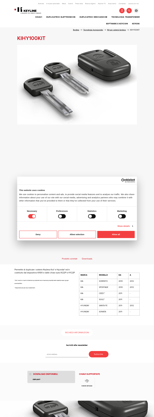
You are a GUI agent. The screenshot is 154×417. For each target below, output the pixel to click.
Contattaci (122, 4)
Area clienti (112, 4)
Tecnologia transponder (125, 17)
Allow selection (77, 234)
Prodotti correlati (69, 259)
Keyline (76, 30)
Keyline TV (102, 4)
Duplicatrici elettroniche (60, 17)
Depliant (36, 379)
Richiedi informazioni (77, 332)
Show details (123, 226)
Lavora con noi (133, 4)
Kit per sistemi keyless (116, 30)
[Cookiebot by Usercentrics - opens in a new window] (123, 181)
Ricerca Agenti (90, 4)
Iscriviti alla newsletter (77, 345)
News (64, 4)
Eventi (70, 4)
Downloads (87, 259)
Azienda (41, 4)
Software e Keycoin (117, 24)
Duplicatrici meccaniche (93, 17)
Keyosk (136, 24)
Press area (79, 4)
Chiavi (38, 17)
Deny (38, 234)
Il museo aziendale (53, 4)
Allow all (116, 234)
